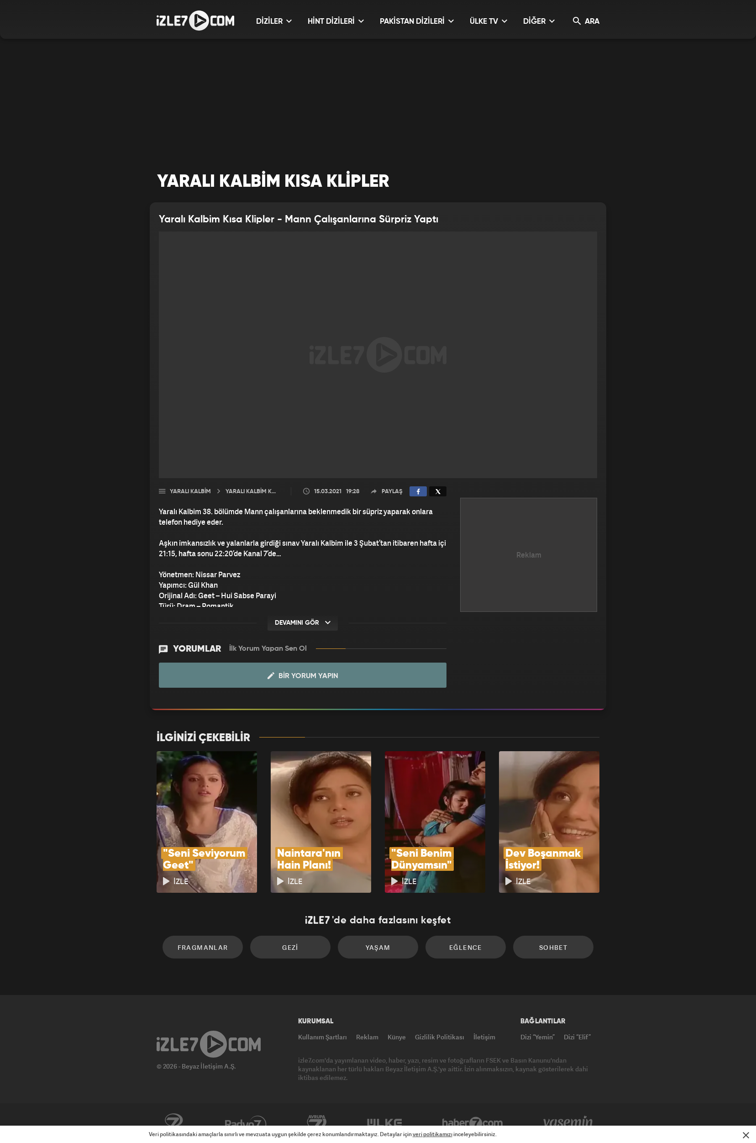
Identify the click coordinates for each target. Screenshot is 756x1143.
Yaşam (378, 947)
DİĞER (539, 21)
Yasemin (568, 1123)
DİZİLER (274, 21)
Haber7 (472, 1123)
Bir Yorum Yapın (303, 675)
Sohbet (553, 947)
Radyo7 (246, 1123)
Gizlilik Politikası (439, 1036)
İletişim (484, 1036)
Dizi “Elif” (577, 1036)
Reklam (367, 1036)
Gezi (290, 947)
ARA (586, 21)
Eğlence (465, 947)
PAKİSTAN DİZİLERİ (417, 21)
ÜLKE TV (488, 21)
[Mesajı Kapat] (746, 1135)
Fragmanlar (203, 947)
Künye (397, 1036)
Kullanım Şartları (322, 1036)
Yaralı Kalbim (190, 492)
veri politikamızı (432, 1134)
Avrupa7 (317, 1123)
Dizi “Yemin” (537, 1036)
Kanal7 (173, 1123)
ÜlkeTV (384, 1123)
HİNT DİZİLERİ (336, 21)
